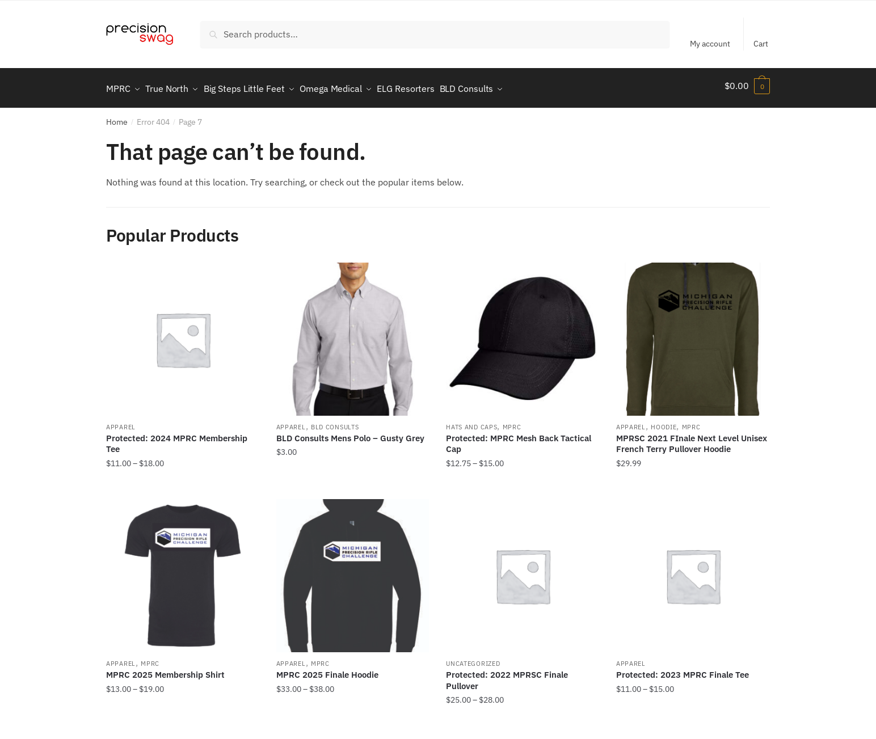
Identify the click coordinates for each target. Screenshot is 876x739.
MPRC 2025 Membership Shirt (165, 669)
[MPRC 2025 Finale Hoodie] (352, 570)
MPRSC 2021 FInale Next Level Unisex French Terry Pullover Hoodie (691, 439)
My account (710, 44)
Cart (760, 44)
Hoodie (663, 422)
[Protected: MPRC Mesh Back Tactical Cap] (522, 334)
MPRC (512, 422)
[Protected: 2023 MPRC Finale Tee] (692, 570)
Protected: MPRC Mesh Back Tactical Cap (518, 439)
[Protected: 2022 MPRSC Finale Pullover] (522, 570)
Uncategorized (473, 658)
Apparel (121, 422)
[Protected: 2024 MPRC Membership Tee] (182, 334)
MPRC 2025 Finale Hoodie (327, 669)
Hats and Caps (471, 422)
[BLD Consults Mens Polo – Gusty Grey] (352, 334)
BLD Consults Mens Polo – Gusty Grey (350, 433)
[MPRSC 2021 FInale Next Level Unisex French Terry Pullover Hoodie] (692, 334)
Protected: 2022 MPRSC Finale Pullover (507, 675)
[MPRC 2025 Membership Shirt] (182, 570)
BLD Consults (335, 422)
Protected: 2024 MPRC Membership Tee (176, 439)
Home (117, 117)
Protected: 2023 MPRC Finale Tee (682, 669)
